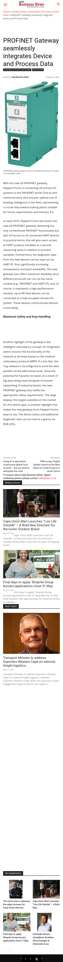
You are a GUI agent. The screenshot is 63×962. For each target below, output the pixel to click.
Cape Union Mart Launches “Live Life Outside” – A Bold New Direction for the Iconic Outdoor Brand (29, 525)
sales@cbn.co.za (47, 478)
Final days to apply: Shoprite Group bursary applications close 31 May (28, 584)
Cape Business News (20, 77)
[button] (5, 5)
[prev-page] (5, 951)
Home (6, 11)
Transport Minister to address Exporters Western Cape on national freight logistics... (29, 661)
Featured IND (38, 69)
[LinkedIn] (25, 959)
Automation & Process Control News (17, 69)
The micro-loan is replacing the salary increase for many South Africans (16, 904)
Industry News (19, 11)
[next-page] (10, 951)
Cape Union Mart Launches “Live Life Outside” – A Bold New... (46, 904)
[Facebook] (30, 959)
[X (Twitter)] (36, 959)
